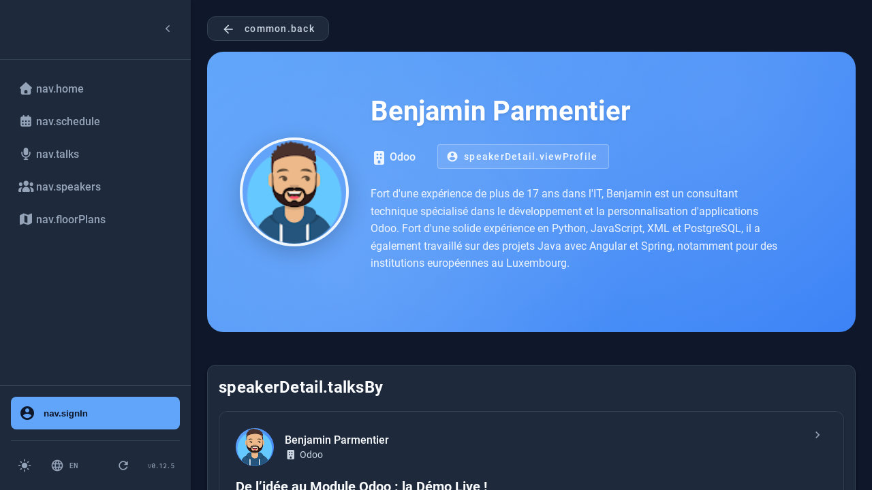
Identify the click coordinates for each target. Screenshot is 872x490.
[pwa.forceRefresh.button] (123, 465)
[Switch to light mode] (24, 465)
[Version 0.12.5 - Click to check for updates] (161, 465)
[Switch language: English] (74, 465)
